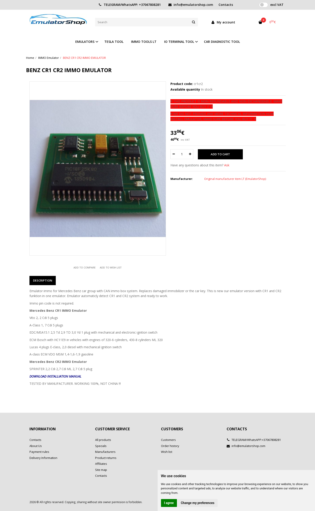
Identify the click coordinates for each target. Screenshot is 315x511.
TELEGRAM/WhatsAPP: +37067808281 (129, 4)
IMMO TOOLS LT (143, 41)
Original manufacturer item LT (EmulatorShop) (235, 179)
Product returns (105, 458)
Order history (170, 446)
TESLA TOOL (113, 41)
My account (223, 22)
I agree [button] (169, 503)
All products (103, 440)
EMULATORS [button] (84, 41)
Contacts (35, 440)
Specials (101, 446)
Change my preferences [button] (197, 503)
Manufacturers (105, 452)
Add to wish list (111, 267)
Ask (226, 165)
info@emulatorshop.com (190, 4)
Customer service (112, 428)
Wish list (166, 452)
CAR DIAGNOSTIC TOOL (222, 41)
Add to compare (85, 267)
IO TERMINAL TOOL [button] (179, 41)
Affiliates (101, 464)
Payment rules (39, 452)
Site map (101, 470)
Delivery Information (43, 458)
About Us (35, 446)
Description (42, 280)
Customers (172, 428)
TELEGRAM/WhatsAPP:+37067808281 (254, 440)
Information (42, 428)
